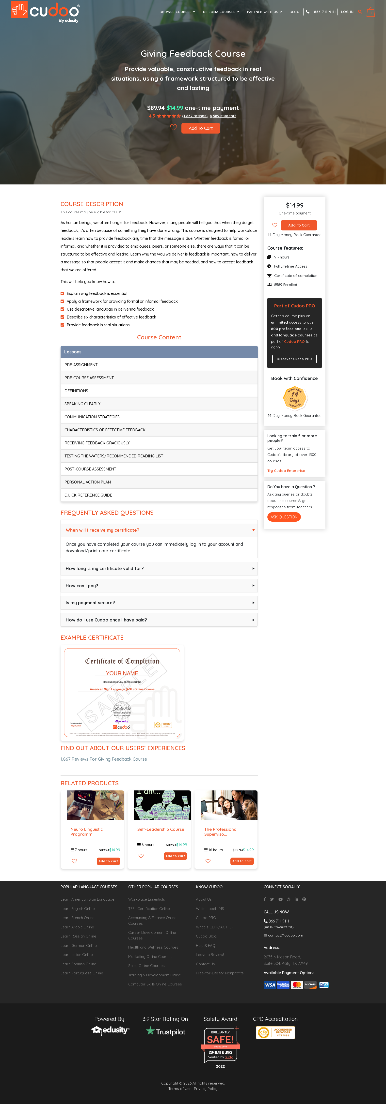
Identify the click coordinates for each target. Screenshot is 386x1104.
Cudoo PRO (294, 341)
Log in (347, 12)
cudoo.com (220, 1046)
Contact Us (205, 964)
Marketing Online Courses (150, 956)
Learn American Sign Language (87, 899)
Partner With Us (265, 12)
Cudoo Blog (206, 936)
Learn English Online (78, 908)
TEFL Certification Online (149, 908)
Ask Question (284, 516)
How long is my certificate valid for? (105, 568)
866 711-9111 (321, 12)
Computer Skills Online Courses (155, 984)
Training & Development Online (154, 975)
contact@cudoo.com (283, 935)
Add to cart (108, 861)
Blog (294, 12)
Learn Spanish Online (78, 964)
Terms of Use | (180, 1088)
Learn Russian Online (78, 936)
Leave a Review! (210, 954)
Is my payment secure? (90, 602)
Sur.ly (229, 1057)
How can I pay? (82, 586)
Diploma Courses (221, 12)
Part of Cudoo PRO (294, 306)
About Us (204, 899)
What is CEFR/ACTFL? (214, 927)
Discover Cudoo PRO (294, 359)
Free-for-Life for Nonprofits (220, 973)
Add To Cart (201, 128)
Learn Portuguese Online (82, 973)
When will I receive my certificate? (102, 530)
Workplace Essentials (146, 899)
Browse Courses (178, 12)
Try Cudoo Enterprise (286, 470)
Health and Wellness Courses (153, 947)
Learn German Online (79, 945)
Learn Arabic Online (77, 927)
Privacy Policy (206, 1088)
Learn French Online (78, 917)
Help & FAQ (205, 945)
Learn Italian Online (77, 954)
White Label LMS (210, 908)
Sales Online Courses (146, 965)
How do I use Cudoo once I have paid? (106, 620)
